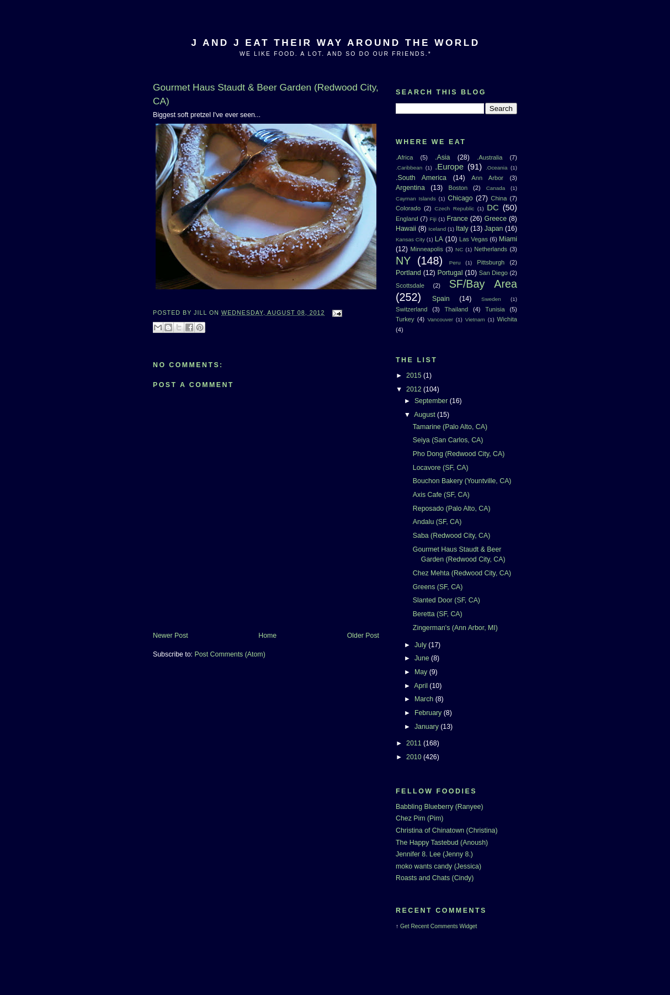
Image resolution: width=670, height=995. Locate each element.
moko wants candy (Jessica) (438, 866)
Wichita (507, 319)
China (499, 198)
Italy (462, 228)
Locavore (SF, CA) (441, 468)
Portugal (449, 273)
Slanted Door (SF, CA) (446, 600)
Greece (496, 219)
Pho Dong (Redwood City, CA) (458, 454)
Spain (441, 299)
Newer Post (170, 635)
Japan (494, 228)
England (407, 218)
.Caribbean (409, 168)
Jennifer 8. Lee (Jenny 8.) (434, 854)
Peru (455, 263)
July (421, 645)
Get (405, 926)
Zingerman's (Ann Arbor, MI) (455, 628)
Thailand (457, 309)
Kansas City (410, 239)
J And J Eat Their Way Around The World (335, 42)
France (456, 219)
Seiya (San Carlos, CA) (448, 440)
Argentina (410, 188)
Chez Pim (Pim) (419, 818)
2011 (414, 743)
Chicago (460, 198)
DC (492, 207)
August (425, 415)
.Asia (442, 157)
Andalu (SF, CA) (437, 522)
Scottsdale (410, 285)
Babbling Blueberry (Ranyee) (439, 807)
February (429, 713)
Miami (508, 239)
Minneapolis (427, 249)
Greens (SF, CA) (438, 587)
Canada (496, 188)
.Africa (404, 157)
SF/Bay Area (483, 284)
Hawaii (406, 228)
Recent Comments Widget (444, 926)
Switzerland (411, 309)
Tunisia (494, 309)
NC (459, 249)
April (421, 686)
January (427, 727)
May (421, 672)
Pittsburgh (490, 262)
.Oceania (497, 168)
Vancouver (440, 319)
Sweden (491, 299)
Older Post (363, 635)
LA (439, 239)
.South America (421, 178)
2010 (414, 757)
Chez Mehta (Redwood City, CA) (462, 573)
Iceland (437, 229)
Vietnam (475, 319)
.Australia (489, 157)
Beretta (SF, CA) (437, 614)
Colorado (408, 208)
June (422, 658)
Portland (408, 273)
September (432, 401)
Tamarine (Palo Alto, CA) (450, 427)
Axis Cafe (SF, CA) (441, 495)
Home (267, 635)
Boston (457, 187)
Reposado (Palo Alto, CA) (452, 508)
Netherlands (490, 249)
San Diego (493, 272)
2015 (414, 375)
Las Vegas (473, 239)
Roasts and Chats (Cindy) (435, 878)
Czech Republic (454, 208)
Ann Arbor (487, 177)
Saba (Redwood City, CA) (451, 535)
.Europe (449, 166)
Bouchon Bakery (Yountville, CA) (462, 481)
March (424, 699)
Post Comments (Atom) (229, 654)
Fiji (433, 219)
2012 (414, 389)
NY (403, 261)
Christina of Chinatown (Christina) (447, 830)
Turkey (405, 319)
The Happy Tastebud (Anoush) (442, 842)
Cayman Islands (416, 198)
